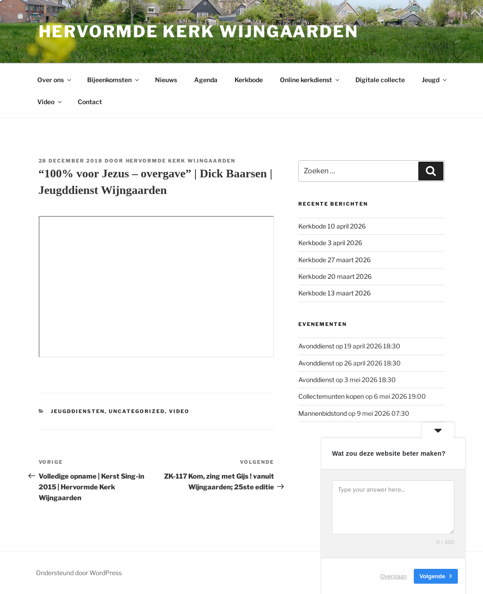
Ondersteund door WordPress (79, 572)
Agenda (205, 80)
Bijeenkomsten (113, 80)
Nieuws (166, 80)
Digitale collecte (380, 80)
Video (50, 102)
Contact (90, 102)
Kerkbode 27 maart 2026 (334, 260)
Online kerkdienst (310, 80)
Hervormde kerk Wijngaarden (199, 31)
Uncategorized (137, 411)
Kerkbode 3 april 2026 (330, 242)
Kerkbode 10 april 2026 (332, 226)
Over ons (54, 80)
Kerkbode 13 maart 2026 (334, 293)
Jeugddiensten (78, 411)
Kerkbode (249, 80)
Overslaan (393, 575)
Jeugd (435, 80)
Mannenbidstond (322, 413)
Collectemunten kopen (331, 396)
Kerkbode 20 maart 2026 (335, 276)
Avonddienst (316, 346)
